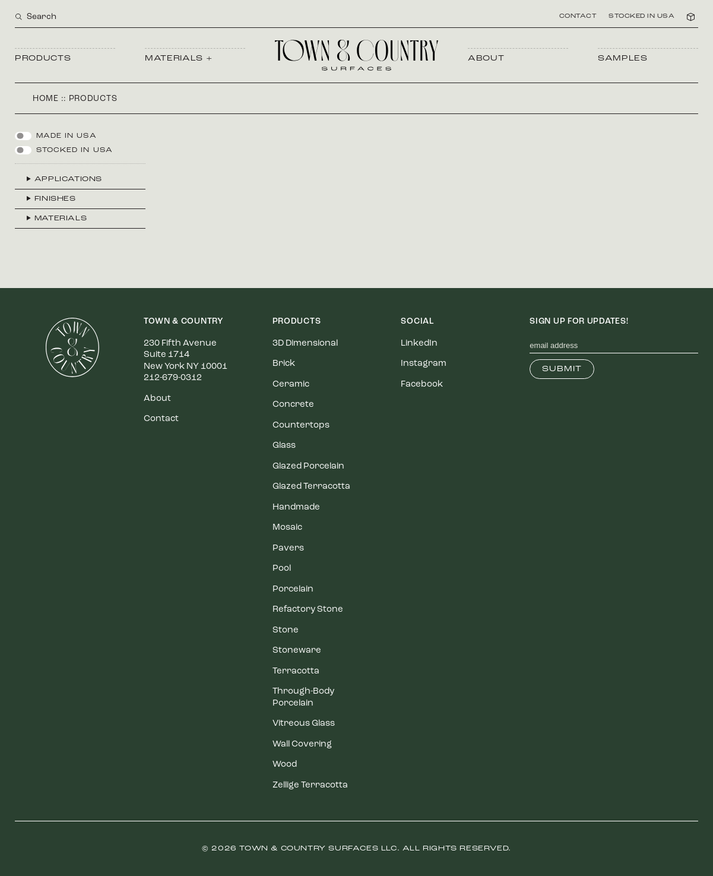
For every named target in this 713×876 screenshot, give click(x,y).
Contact (578, 17)
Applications (68, 179)
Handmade (296, 507)
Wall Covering (302, 744)
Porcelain (292, 589)
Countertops (300, 425)
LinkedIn (419, 343)
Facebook (422, 384)
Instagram (423, 363)
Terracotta (295, 671)
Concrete (293, 404)
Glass (284, 445)
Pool (281, 568)
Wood (284, 764)
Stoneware (296, 650)
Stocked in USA (641, 17)
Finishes (55, 199)
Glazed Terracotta (311, 486)
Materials (60, 218)
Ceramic (290, 384)
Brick (283, 363)
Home (46, 98)
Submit (562, 369)
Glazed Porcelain (308, 466)
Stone (285, 630)
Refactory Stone (307, 609)
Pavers (288, 548)
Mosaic (287, 527)
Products (43, 58)
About (486, 58)
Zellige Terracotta (310, 785)
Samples (623, 58)
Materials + (178, 58)
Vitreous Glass (303, 723)
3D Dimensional (305, 343)
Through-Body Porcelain (303, 697)
